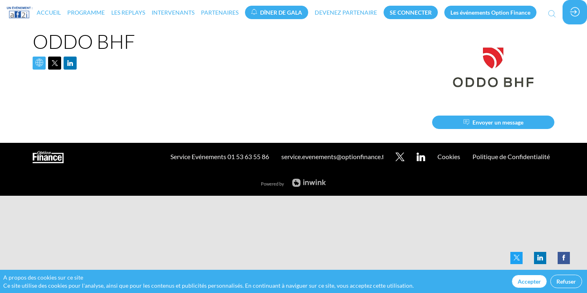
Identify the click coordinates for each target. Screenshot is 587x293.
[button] (276, 12)
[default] (346, 12)
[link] (49, 12)
